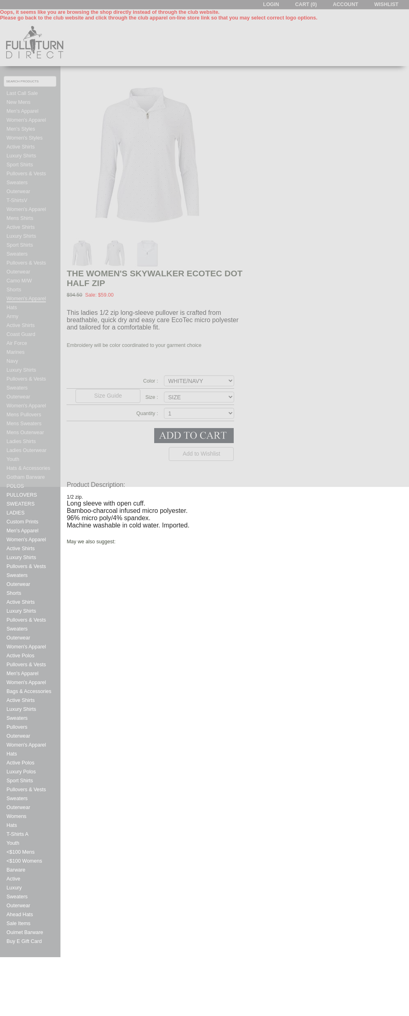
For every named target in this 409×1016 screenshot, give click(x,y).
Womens (16, 816)
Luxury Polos (21, 772)
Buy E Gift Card (24, 941)
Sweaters (17, 575)
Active (13, 879)
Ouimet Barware (24, 932)
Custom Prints (22, 522)
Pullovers (16, 727)
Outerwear (18, 584)
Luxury (14, 888)
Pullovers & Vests (26, 566)
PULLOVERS (21, 495)
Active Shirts (20, 548)
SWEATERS (20, 504)
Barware (16, 870)
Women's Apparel (26, 539)
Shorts (13, 593)
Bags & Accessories (28, 691)
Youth (12, 843)
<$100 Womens (24, 861)
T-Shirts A (17, 834)
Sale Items (18, 923)
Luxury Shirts (21, 557)
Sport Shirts (19, 781)
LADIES (15, 513)
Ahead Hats (19, 914)
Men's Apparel (22, 531)
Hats (11, 754)
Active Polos (20, 656)
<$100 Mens (20, 852)
